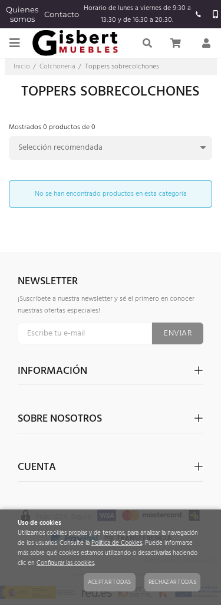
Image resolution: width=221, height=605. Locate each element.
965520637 (199, 14)
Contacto (61, 14)
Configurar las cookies (65, 563)
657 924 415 (215, 14)
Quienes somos (22, 14)
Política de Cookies (116, 543)
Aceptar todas (109, 582)
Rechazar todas (172, 582)
